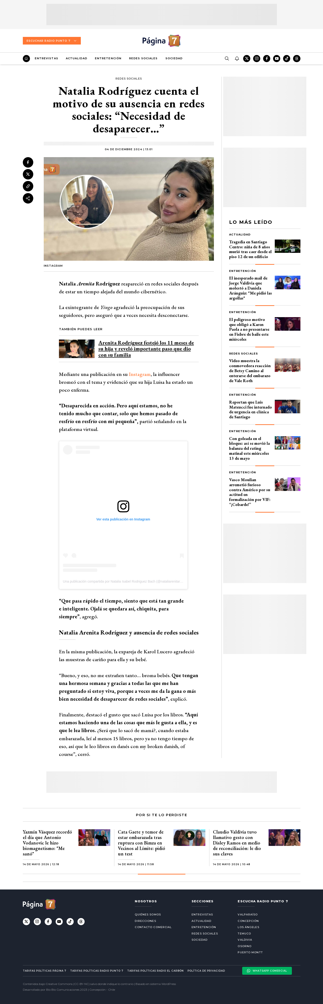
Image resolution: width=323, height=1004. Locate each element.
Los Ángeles (248, 927)
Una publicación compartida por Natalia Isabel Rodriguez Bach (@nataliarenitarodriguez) (128, 581)
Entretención (108, 58)
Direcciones (145, 921)
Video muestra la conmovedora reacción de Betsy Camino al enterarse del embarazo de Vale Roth (250, 370)
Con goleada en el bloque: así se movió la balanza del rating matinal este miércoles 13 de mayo (249, 448)
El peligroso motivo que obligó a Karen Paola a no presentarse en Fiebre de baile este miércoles (249, 329)
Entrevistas (46, 58)
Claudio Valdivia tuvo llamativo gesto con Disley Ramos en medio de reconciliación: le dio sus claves (237, 843)
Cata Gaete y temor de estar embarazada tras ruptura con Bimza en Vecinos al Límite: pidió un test (141, 843)
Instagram (140, 374)
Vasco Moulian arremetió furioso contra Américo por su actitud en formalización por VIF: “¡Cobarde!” (249, 492)
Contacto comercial (153, 927)
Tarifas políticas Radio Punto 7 (96, 970)
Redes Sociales (143, 58)
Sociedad (174, 58)
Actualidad (76, 58)
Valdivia (245, 939)
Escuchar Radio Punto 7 (52, 41)
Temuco (244, 933)
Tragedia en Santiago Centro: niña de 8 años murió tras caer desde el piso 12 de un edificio (250, 249)
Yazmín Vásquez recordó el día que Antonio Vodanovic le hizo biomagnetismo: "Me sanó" (47, 843)
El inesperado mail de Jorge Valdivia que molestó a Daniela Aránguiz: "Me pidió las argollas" (250, 287)
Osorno (244, 946)
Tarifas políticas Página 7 (44, 970)
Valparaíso (248, 914)
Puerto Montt (250, 952)
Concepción (248, 921)
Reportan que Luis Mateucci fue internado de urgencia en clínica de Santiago (250, 409)
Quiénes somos (148, 914)
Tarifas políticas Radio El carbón (155, 970)
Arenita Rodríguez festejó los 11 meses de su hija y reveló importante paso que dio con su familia (146, 348)
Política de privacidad (206, 970)
